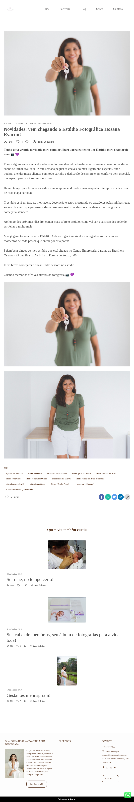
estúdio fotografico (13, 479)
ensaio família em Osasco (57, 473)
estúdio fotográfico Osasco (36, 479)
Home (46, 8)
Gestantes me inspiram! (29, 695)
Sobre (99, 8)
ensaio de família (35, 473)
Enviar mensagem (112, 751)
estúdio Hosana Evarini (61, 479)
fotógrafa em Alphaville (15, 484)
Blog (83, 8)
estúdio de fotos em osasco (106, 473)
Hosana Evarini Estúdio (60, 484)
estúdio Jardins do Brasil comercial (90, 479)
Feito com (67, 799)
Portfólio (65, 8)
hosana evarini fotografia (85, 484)
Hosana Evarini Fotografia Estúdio (19, 489)
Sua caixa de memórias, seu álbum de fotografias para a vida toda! (63, 637)
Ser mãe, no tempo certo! (30, 579)
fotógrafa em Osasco (38, 484)
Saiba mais (36, 784)
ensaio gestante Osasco (81, 473)
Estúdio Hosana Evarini (41, 123)
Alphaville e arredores (14, 473)
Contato (118, 8)
